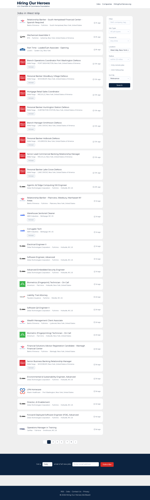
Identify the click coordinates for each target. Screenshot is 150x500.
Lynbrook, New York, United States (62, 331)
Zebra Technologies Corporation (38, 192)
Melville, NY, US (57, 305)
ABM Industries (33, 221)
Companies (107, 4)
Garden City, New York (42, 51)
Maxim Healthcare (34, 402)
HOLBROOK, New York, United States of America (56, 144)
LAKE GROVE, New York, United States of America (56, 128)
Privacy (86, 492)
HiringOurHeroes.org (122, 4)
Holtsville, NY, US (67, 192)
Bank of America (33, 25)
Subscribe (107, 475)
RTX (28, 38)
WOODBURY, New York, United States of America (56, 80)
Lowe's (29, 51)
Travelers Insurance (34, 305)
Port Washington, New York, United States (58, 402)
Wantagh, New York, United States (62, 360)
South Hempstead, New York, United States (66, 25)
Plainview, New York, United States (62, 208)
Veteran (31, 68)
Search (119, 85)
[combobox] (119, 32)
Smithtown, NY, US (50, 441)
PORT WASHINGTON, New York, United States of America (59, 65)
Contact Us (76, 492)
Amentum (31, 292)
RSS (62, 492)
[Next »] (75, 452)
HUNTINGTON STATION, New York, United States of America (60, 112)
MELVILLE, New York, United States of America (55, 96)
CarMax (30, 441)
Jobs (98, 4)
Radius (111, 56)
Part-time (40, 292)
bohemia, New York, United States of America (57, 38)
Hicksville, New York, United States (58, 292)
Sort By (111, 75)
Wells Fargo (31, 65)
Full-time (44, 25)
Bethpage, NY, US (47, 221)
